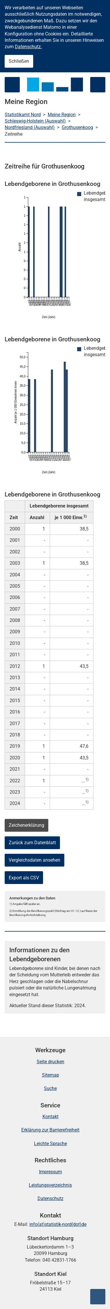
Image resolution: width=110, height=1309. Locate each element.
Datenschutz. (28, 46)
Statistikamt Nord (23, 114)
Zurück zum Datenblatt (32, 842)
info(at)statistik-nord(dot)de (57, 1224)
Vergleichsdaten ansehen (34, 860)
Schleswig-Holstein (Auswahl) (35, 121)
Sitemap (50, 1075)
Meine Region (62, 114)
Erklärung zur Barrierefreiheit (50, 1130)
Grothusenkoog (77, 127)
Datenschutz (50, 1198)
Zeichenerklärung (26, 825)
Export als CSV (24, 878)
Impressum (50, 1171)
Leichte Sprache (50, 1143)
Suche (50, 1088)
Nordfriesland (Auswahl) (30, 127)
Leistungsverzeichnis (50, 1185)
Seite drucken (50, 1061)
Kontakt (50, 1116)
